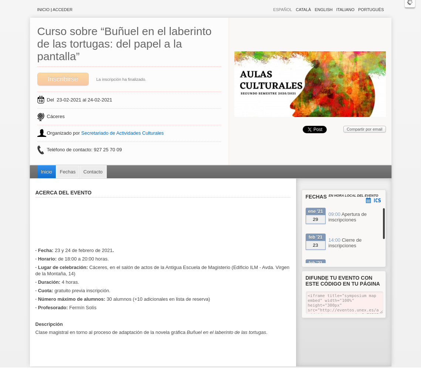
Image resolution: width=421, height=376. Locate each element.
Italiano (345, 9)
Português (371, 9)
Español (282, 9)
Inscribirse (63, 79)
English (323, 9)
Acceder (63, 9)
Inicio (43, 9)
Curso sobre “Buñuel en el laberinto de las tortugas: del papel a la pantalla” (124, 43)
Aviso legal (137, 372)
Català (303, 9)
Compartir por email (365, 129)
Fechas (68, 172)
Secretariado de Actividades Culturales (122, 133)
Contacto (93, 172)
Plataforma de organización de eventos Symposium (214, 372)
